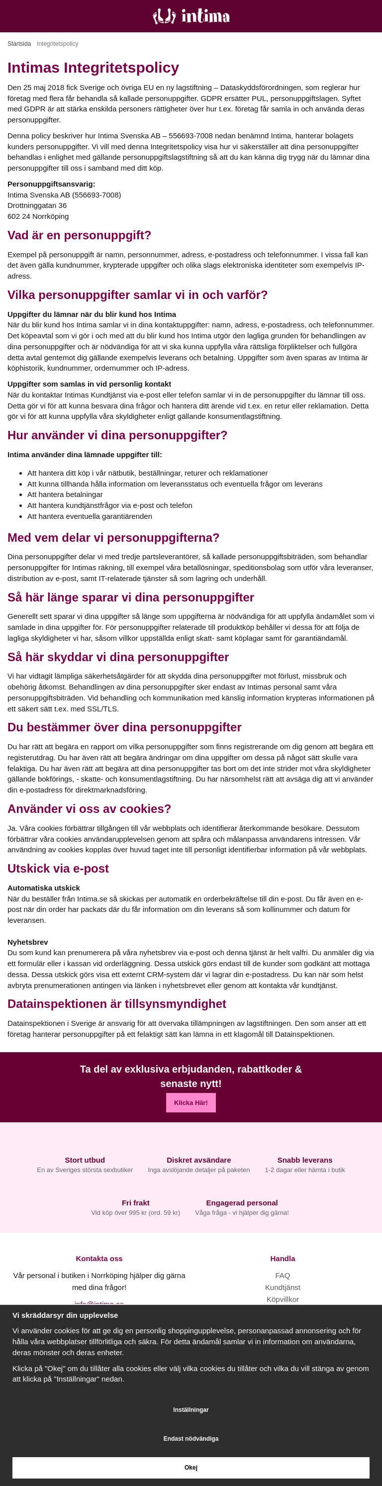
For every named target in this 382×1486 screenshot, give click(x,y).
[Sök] (33, 16)
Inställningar (190, 1409)
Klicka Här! (191, 1102)
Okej (191, 1467)
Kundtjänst (282, 1287)
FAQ (282, 1275)
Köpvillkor (283, 1299)
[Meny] (11, 16)
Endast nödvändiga (191, 1438)
